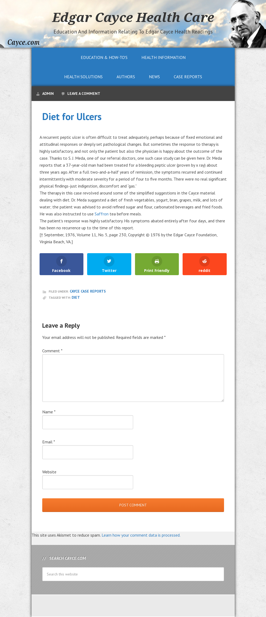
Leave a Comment (83, 93)
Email (48, 441)
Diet (76, 297)
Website (49, 471)
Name (49, 411)
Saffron (102, 213)
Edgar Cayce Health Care (133, 17)
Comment (52, 350)
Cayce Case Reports (88, 291)
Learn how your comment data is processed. (141, 535)
